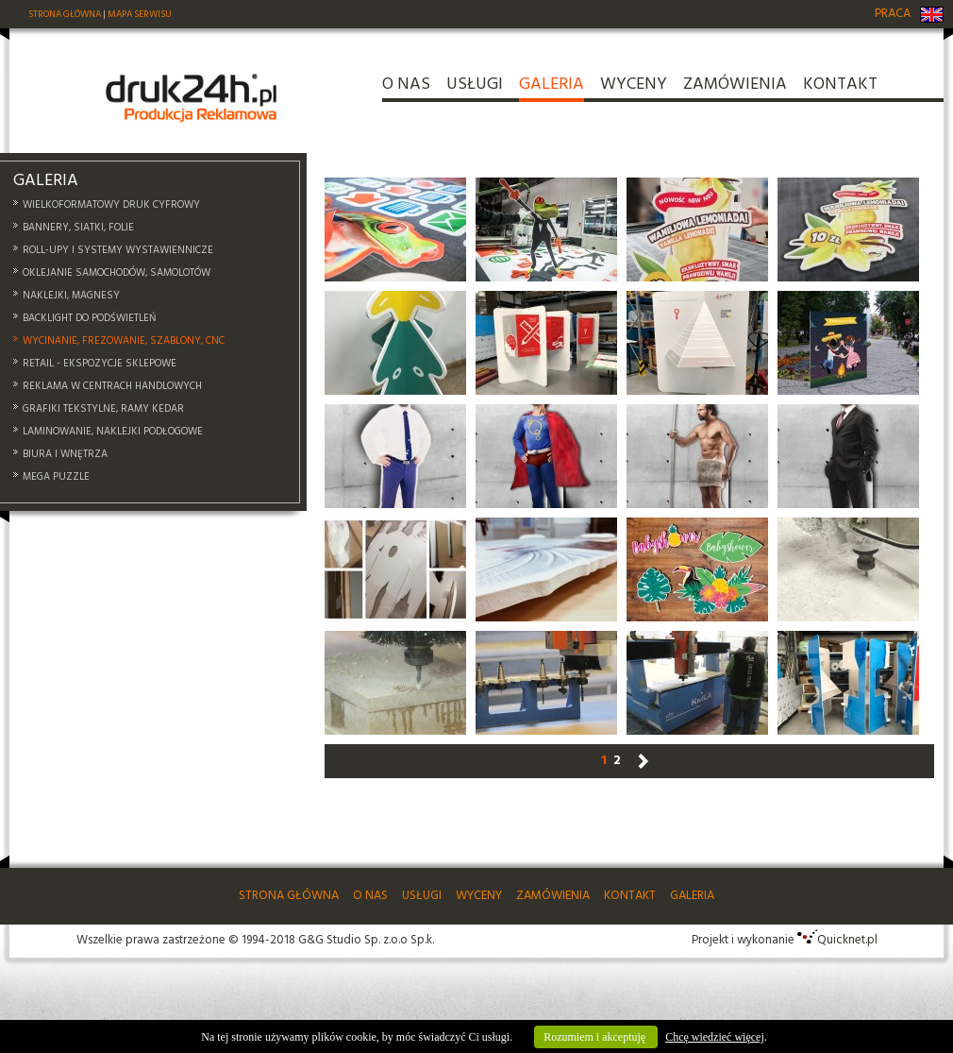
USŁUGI (474, 87)
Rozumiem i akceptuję (595, 1037)
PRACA (893, 14)
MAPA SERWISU (140, 14)
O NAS (406, 87)
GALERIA (551, 87)
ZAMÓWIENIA (735, 87)
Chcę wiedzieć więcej (714, 1037)
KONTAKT (840, 87)
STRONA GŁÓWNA (64, 14)
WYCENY (633, 87)
